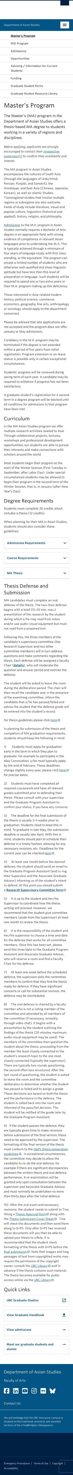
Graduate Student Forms (27, 86)
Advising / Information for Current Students (34, 68)
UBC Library (39, 1266)
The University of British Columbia (27, 8)
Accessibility (11, 1468)
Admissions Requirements (26, 543)
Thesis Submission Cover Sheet (31, 1219)
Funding (16, 78)
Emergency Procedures (17, 1463)
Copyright (57, 1463)
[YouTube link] (26, 1392)
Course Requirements (22, 558)
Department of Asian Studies (22, 24)
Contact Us (12, 1403)
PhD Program (19, 43)
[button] (6, 58)
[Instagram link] (35, 1392)
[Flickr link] (44, 1392)
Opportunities (20, 58)
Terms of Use (41, 1463)
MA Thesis (15, 573)
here (54, 720)
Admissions (18, 51)
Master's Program (23, 35)
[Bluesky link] (54, 1392)
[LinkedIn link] (17, 1392)
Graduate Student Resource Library (34, 93)
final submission (15, 1252)
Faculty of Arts (15, 1380)
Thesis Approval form (31, 1214)
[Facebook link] (8, 1392)
